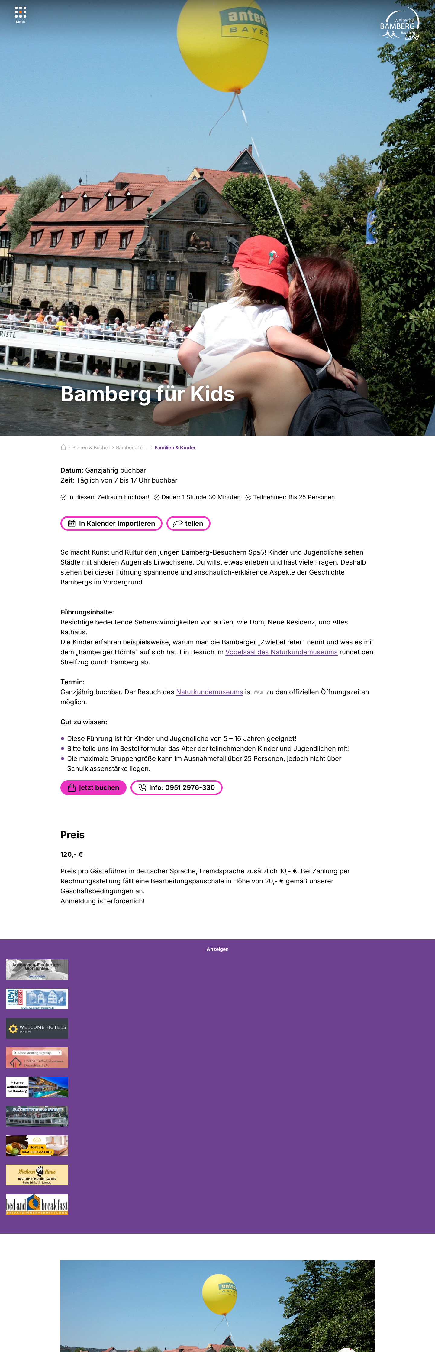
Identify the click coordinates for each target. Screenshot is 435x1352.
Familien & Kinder (175, 447)
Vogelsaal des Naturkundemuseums (281, 652)
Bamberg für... (132, 447)
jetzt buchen (92, 787)
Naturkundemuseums (209, 692)
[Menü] (20, 15)
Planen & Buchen (91, 447)
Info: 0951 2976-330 (176, 787)
